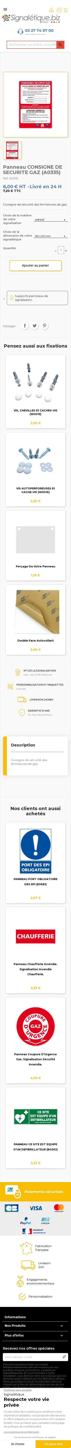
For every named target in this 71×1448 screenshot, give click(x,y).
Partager (25, 325)
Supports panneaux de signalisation (31, 298)
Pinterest (44, 325)
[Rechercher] (36, 45)
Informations (15, 1317)
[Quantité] (61, 250)
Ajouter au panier (35, 265)
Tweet (34, 325)
